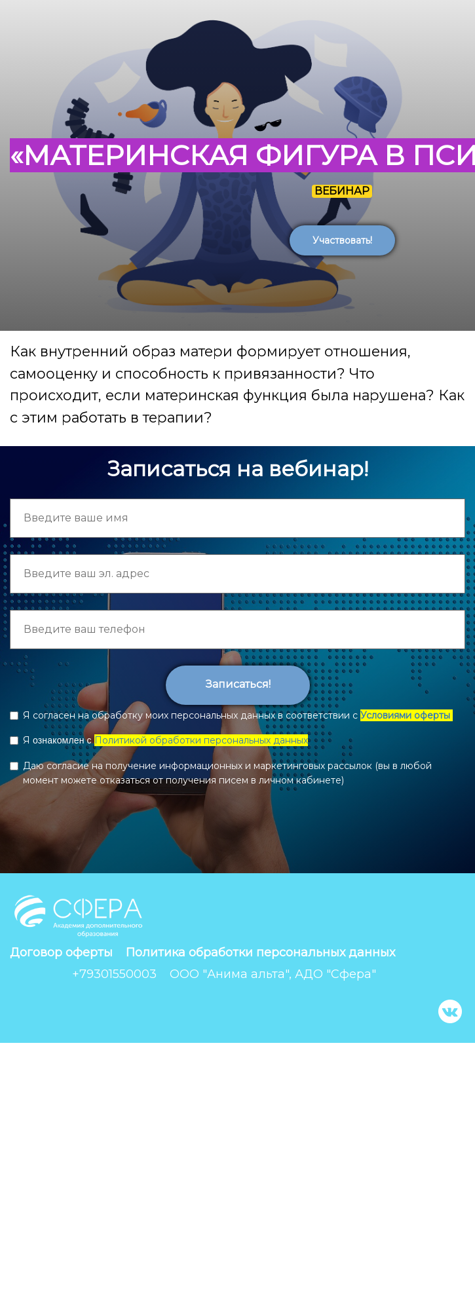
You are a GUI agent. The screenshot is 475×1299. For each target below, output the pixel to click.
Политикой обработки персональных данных (201, 740)
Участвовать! (342, 240)
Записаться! (238, 684)
